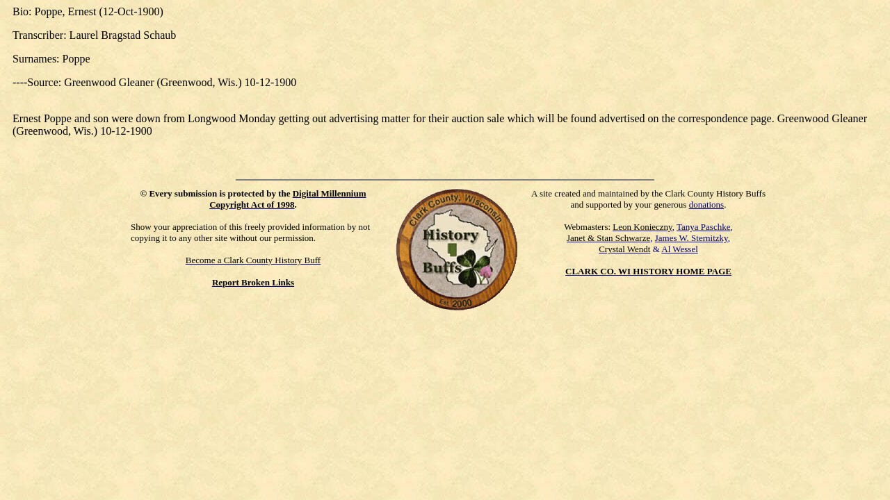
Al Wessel (679, 249)
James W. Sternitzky (691, 238)
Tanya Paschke (703, 227)
